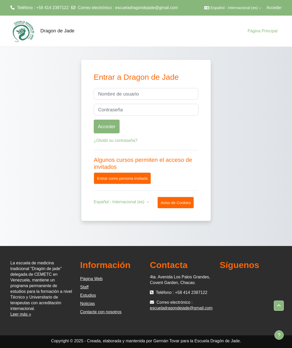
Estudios (88, 295)
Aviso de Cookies (176, 202)
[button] (232, 8)
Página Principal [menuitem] (262, 31)
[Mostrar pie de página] (279, 335)
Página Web (91, 279)
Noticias (87, 303)
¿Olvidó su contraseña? (115, 140)
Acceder (274, 7)
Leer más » (20, 314)
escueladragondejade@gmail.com (146, 7)
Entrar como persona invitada (122, 178)
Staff (84, 287)
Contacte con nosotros (101, 312)
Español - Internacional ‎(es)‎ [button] (119, 202)
